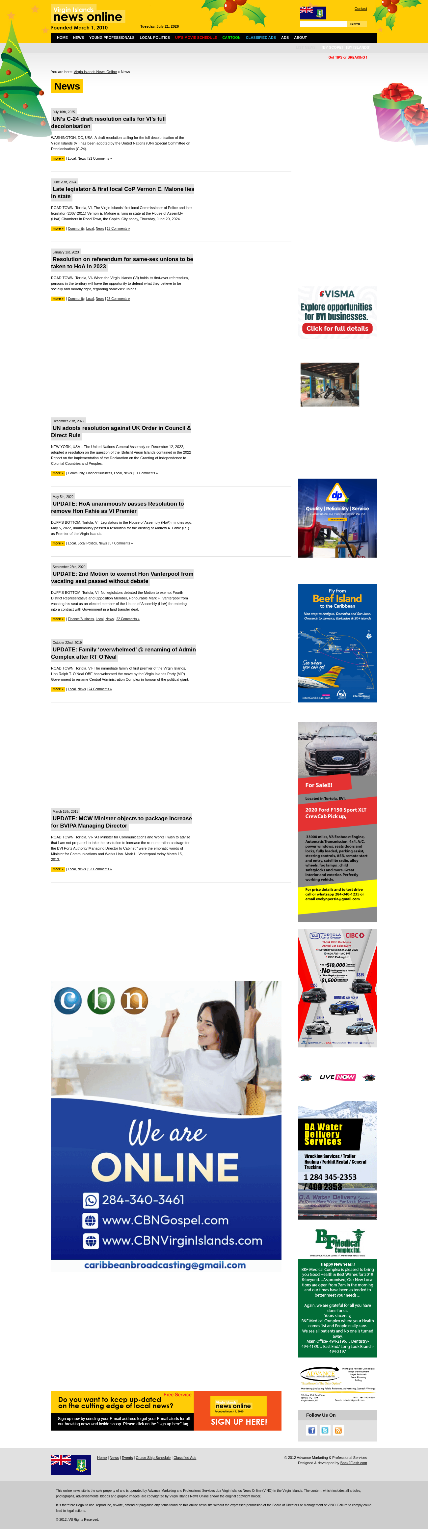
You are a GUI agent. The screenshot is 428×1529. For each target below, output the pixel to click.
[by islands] (358, 47)
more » (58, 158)
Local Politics (155, 38)
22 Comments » (128, 619)
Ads (285, 38)
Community (76, 228)
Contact (361, 9)
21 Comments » (100, 158)
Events (127, 1458)
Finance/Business (99, 473)
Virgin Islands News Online (95, 72)
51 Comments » (146, 473)
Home (62, 38)
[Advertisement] (171, 365)
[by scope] (332, 47)
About (300, 38)
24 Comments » (100, 689)
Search (355, 24)
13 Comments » (118, 228)
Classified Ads (185, 1458)
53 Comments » (100, 869)
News (78, 38)
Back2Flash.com (353, 1463)
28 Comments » (118, 299)
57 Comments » (121, 543)
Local (72, 158)
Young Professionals (112, 38)
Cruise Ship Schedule (153, 1458)
